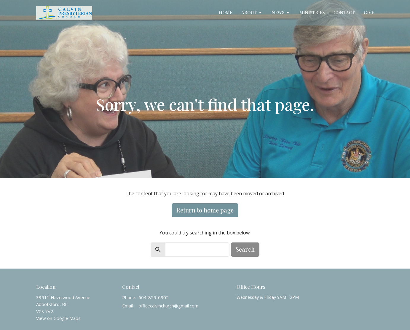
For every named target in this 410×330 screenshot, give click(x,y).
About (252, 12)
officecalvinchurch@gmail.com (168, 306)
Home (225, 12)
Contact (344, 12)
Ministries (312, 12)
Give (369, 12)
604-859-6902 (153, 297)
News (281, 12)
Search (245, 249)
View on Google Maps (58, 318)
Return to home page (205, 210)
